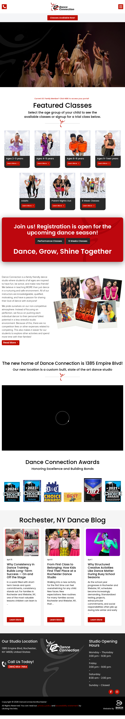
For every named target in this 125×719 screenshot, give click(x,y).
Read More (9, 346)
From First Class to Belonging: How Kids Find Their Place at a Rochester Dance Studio (62, 574)
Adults (25, 203)
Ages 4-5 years (45, 158)
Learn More (12, 166)
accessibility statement (67, 709)
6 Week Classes (91, 203)
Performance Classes (46, 244)
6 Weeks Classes (82, 244)
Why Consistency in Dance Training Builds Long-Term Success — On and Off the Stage (21, 574)
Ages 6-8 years (76, 158)
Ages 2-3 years (15, 158)
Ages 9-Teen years (105, 160)
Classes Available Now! (62, 17)
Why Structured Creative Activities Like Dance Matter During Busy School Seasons (102, 574)
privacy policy (44, 709)
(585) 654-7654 (19, 670)
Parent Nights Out (62, 203)
